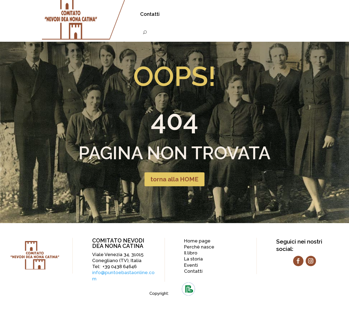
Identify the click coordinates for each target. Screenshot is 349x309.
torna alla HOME (174, 179)
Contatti (150, 14)
